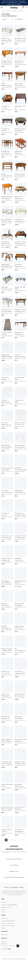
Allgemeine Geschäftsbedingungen (9, 904)
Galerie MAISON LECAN (20, 64)
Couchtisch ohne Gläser (19, 378)
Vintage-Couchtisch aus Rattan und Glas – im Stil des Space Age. (21, 763)
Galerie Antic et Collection (21, 516)
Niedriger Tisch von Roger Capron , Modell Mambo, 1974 (20, 197)
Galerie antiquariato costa (7, 87)
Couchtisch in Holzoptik (5, 378)
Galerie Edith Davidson (20, 471)
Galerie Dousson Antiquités (21, 358)
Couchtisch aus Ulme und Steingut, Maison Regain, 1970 (20, 537)
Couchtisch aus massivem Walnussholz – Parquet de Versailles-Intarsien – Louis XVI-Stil (7, 107)
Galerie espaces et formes (7, 42)
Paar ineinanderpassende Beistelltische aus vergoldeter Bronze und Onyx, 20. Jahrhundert (20, 650)
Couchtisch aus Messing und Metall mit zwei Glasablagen (7, 39)
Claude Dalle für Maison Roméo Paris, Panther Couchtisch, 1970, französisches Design (7, 446)
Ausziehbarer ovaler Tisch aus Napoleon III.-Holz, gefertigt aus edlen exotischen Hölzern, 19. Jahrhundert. (7, 763)
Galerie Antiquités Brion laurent (8, 652)
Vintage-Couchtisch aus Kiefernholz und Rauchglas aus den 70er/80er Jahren (6, 62)
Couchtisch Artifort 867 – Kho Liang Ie (20, 695)
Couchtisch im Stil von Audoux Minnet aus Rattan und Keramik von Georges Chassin (7, 311)
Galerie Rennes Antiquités (7, 223)
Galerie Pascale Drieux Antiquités (9, 426)
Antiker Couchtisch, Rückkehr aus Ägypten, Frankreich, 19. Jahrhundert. (20, 808)
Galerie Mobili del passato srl (8, 132)
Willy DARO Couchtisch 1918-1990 (20, 468)
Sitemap (3, 911)
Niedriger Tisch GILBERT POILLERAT (6, 355)
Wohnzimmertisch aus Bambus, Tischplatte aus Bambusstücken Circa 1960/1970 (7, 808)
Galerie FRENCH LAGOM (21, 42)
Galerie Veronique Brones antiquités (9, 245)
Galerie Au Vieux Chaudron (21, 313)
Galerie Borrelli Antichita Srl (21, 494)
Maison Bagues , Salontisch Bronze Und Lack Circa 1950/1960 (6, 582)
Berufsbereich (4, 934)
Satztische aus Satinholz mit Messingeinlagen (19, 152)
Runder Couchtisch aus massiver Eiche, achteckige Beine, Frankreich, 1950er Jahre (20, 446)
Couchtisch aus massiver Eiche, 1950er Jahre (5, 672)
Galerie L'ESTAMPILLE (6, 109)
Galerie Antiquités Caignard (21, 607)
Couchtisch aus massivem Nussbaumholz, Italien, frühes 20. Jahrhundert (6, 130)
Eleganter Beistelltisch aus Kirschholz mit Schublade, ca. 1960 (7, 197)
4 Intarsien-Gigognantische (5, 401)
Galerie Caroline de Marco (7, 268)
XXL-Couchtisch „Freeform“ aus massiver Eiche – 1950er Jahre (19, 62)
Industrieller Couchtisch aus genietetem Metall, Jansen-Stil (19, 559)
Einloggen (3, 928)
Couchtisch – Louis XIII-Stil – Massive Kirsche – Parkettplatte (7, 537)
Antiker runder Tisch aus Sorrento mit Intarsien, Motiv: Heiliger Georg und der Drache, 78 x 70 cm (20, 424)
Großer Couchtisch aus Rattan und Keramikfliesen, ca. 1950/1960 (6, 559)
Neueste (4, 19)
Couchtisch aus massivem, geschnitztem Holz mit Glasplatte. (7, 514)
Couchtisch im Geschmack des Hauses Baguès (5, 243)
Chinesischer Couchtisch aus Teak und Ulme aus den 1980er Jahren (6, 491)
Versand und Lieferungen (7, 923)
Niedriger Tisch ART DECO (20, 288)
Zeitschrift (3, 941)
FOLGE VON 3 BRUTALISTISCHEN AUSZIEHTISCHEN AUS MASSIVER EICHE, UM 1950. (6, 265)
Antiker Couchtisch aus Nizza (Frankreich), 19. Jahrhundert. (6, 830)
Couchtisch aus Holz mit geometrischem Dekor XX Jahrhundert (20, 243)
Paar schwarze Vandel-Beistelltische (21, 740)
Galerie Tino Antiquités (20, 268)
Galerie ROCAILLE (5, 449)
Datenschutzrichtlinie (6, 907)
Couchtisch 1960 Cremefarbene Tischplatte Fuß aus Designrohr (20, 604)
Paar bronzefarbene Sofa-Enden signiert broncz (6, 220)
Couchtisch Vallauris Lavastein (6, 333)
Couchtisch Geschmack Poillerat (20, 355)
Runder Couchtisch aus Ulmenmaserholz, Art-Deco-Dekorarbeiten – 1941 (20, 175)
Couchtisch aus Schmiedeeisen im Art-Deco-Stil (19, 830)
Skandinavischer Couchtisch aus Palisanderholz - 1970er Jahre (19, 333)
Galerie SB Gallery (19, 132)
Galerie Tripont (4, 177)
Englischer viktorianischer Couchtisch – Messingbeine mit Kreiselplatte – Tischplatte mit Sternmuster (6, 604)
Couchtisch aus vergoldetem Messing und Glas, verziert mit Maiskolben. (20, 672)
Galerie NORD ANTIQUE (20, 245)
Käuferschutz (4, 918)
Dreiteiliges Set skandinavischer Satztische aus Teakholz (5, 152)
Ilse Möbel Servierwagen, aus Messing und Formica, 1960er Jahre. (7, 627)
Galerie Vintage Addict (6, 155)
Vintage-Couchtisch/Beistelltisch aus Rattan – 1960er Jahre (7, 175)
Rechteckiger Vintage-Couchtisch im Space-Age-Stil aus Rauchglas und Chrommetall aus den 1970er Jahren (20, 39)
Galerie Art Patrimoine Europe (8, 290)
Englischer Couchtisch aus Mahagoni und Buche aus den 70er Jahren (21, 311)
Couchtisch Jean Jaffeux (19, 401)
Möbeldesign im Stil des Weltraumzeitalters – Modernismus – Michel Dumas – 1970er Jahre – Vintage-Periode (20, 107)
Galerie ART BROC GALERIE (21, 290)
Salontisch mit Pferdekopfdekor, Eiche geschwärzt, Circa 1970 (6, 695)
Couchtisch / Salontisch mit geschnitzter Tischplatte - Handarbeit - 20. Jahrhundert (19, 265)
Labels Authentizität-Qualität (7, 921)
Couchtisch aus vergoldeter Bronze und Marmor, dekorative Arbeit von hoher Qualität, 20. (20, 220)
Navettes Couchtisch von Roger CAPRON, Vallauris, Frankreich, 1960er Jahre (7, 650)
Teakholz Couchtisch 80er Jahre (20, 582)
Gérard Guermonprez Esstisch (7, 785)
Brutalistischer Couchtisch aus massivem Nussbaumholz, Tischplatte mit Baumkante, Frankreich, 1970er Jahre (20, 785)
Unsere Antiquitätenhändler (7, 925)
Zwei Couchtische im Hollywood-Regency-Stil (7, 740)
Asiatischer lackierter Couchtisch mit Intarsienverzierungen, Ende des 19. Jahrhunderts (20, 130)
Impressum (4, 909)
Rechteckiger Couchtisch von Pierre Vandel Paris (7, 288)
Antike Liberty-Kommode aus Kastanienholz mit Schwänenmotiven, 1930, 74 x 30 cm (20, 717)
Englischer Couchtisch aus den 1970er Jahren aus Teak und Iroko (7, 469)
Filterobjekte (19, 19)
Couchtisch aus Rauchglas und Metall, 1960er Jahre (20, 514)
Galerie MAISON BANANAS (7, 200)
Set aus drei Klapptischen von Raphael (5, 424)
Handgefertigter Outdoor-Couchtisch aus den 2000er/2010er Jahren (21, 491)
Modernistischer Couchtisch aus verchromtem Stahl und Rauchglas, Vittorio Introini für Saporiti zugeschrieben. (6, 717)
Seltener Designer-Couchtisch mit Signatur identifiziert (20, 627)
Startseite (3, 902)
